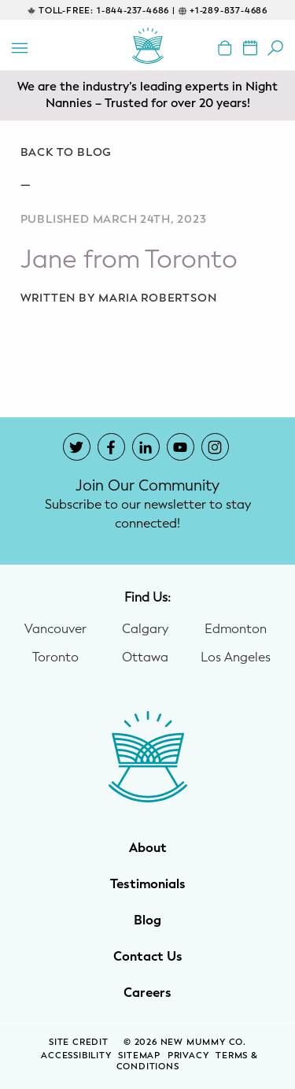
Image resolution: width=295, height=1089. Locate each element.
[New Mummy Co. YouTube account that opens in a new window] (180, 447)
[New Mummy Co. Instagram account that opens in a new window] (215, 447)
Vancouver (55, 629)
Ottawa (145, 657)
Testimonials (148, 884)
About (148, 848)
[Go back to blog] (147, 152)
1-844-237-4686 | (136, 11)
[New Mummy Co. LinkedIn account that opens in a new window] (146, 447)
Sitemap (139, 1055)
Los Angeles (236, 657)
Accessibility (76, 1055)
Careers (147, 993)
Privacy (188, 1055)
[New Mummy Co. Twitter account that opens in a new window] (76, 447)
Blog (147, 920)
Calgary (145, 629)
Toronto (55, 657)
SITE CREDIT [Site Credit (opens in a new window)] (80, 1042)
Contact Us (148, 956)
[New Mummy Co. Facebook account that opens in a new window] (111, 447)
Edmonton (236, 629)
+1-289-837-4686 (228, 11)
